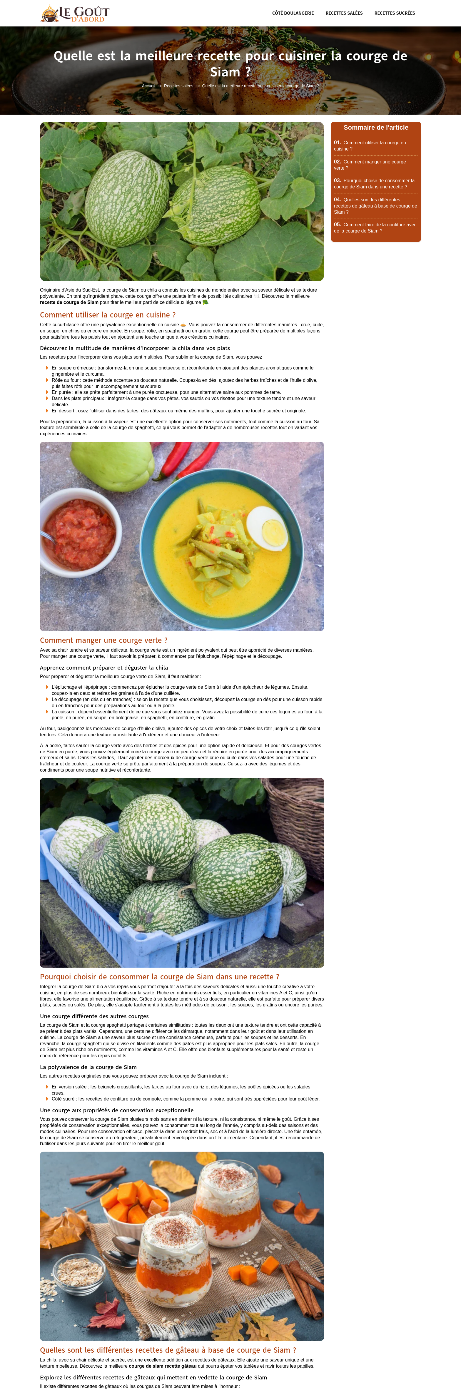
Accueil (148, 86)
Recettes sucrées (395, 13)
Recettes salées (344, 13)
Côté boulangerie (293, 13)
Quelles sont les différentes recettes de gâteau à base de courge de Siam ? (375, 206)
